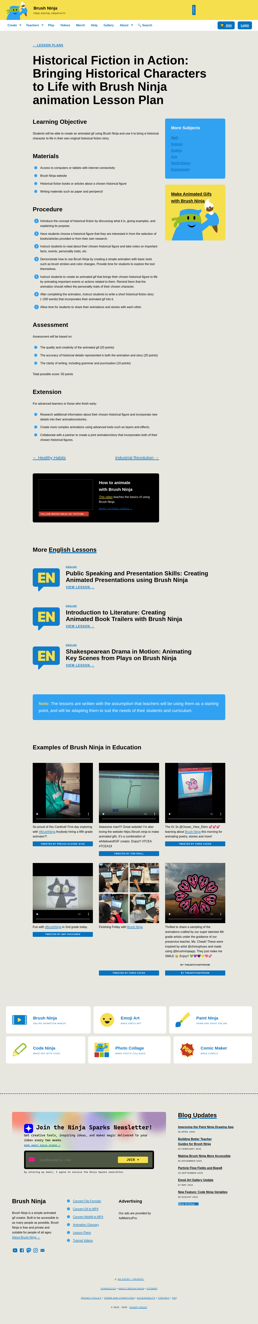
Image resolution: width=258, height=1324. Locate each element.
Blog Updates (197, 1121)
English (176, 150)
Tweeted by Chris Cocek (195, 846)
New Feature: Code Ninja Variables (203, 1197)
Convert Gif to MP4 (86, 1214)
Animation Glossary (86, 1230)
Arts (174, 156)
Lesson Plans (82, 1238)
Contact (164, 1304)
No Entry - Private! (131, 1285)
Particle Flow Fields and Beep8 (200, 1173)
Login (245, 25)
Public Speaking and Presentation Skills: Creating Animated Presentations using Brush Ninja (137, 577)
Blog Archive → (188, 1209)
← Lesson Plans (48, 45)
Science (176, 144)
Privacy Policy (91, 1304)
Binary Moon (138, 1313)
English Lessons (72, 550)
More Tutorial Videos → (115, 508)
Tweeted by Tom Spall (129, 856)
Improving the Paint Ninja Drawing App (206, 1132)
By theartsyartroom (195, 977)
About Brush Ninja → (26, 1243)
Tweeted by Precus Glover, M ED (63, 846)
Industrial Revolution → (137, 457)
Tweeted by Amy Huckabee (62, 939)
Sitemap (152, 1294)
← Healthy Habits (49, 457)
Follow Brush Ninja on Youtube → (65, 514)
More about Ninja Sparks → (42, 1151)
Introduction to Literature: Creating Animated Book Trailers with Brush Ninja (124, 616)
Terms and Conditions (119, 1304)
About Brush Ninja (131, 1294)
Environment (180, 169)
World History (181, 163)
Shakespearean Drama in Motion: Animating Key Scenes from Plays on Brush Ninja (129, 655)
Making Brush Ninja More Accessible (204, 1161)
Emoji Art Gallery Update (195, 1185)
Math (174, 137)
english (71, 568)
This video (106, 497)
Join (226, 25)
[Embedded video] (63, 794)
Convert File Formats (87, 1206)
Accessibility (146, 1304)
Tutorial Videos (83, 1246)
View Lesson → (80, 588)
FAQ (174, 1304)
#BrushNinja (47, 832)
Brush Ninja (45, 8)
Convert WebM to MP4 (88, 1222)
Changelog (108, 1294)
